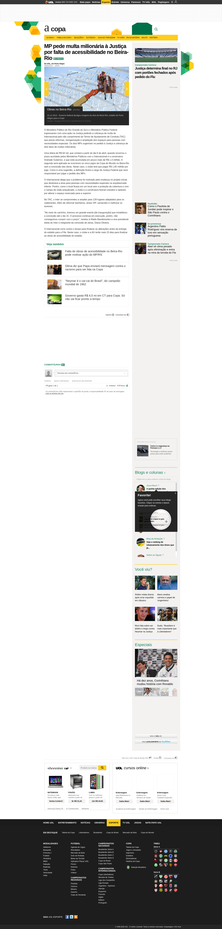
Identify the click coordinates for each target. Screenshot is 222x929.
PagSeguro (163, 2)
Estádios (91, 38)
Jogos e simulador (133, 850)
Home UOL (48, 823)
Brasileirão (97, 832)
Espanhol (102, 891)
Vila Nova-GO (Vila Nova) (175, 890)
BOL (154, 2)
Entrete (115, 2)
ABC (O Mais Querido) (156, 876)
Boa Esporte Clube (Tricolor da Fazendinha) (156, 881)
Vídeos (73, 873)
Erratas (156, 758)
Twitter (72, 917)
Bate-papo (85, 2)
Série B (157, 872)
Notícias (96, 2)
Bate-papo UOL (153, 823)
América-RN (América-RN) (166, 876)
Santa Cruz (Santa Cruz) (166, 890)
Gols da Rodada (77, 856)
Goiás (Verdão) (166, 860)
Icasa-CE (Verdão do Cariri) (175, 881)
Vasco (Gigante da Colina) (170, 890)
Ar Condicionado (72, 809)
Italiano (101, 900)
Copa (58, 29)
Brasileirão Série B (106, 852)
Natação (46, 864)
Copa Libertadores (106, 874)
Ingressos (130, 853)
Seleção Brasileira (138, 867)
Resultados (75, 850)
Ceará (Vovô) (166, 881)
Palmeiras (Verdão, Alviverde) (156, 865)
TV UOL (146, 2)
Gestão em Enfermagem (148, 809)
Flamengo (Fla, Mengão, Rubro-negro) (156, 860)
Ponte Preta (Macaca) (175, 885)
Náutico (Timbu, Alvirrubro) (161, 885)
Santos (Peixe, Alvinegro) (161, 865)
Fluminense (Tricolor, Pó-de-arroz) (161, 860)
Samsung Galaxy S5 (55, 809)
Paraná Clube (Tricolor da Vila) (170, 885)
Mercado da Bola (130, 832)
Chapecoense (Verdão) (175, 851)
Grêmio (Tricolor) (170, 860)
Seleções (79, 38)
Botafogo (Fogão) (170, 851)
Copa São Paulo (105, 863)
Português (102, 903)
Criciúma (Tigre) (166, 856)
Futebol (46, 856)
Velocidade (47, 873)
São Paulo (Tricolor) (166, 865)
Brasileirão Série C (106, 855)
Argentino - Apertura (106, 886)
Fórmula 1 (47, 853)
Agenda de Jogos (78, 847)
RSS (76, 917)
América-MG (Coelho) (161, 876)
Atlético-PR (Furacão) (161, 851)
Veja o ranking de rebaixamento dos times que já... (160, 545)
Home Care (164, 809)
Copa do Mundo (147, 832)
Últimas (50, 38)
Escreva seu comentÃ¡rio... (91, 373)
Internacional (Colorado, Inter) (175, 860)
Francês (101, 894)
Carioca (74, 886)
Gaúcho (74, 892)
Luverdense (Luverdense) (170, 881)
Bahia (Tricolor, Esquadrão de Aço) (166, 851)
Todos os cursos (168, 769)
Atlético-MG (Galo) (156, 851)
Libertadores (84, 832)
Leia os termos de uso (55, 394)
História (154, 38)
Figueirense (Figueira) (175, 856)
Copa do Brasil (112, 832)
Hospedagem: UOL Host (172, 927)
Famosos (136, 2)
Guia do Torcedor (106, 38)
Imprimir (108, 315)
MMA (45, 861)
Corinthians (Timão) (156, 856)
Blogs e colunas (149, 472)
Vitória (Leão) (175, 865)
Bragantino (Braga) (161, 881)
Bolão (145, 38)
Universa (125, 2)
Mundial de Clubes (106, 877)
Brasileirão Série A (106, 849)
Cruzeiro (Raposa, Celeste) (170, 856)
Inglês (100, 897)
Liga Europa (103, 883)
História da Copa (133, 861)
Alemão (101, 889)
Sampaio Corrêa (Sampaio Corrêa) (161, 890)
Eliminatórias (131, 858)
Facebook (67, 917)
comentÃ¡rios (52, 364)
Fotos (73, 870)
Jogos (137, 823)
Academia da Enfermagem (126, 809)
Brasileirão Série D (106, 858)
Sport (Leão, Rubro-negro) (170, 865)
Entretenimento (67, 823)
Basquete (47, 850)
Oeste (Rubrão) (166, 885)
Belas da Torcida (77, 858)
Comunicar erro (121, 315)
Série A (157, 847)
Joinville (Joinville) (156, 885)
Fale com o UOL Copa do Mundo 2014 (135, 758)
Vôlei (45, 875)
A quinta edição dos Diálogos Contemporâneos (159, 490)
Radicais (46, 867)
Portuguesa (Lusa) (156, 890)
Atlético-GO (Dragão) (170, 876)
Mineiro (74, 889)
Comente (59, 59)
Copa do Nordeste (78, 895)
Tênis (45, 870)
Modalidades (50, 843)
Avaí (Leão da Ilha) (175, 876)
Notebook (85, 809)
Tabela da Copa (64, 38)
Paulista (74, 883)
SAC (75, 2)
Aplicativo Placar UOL (80, 861)
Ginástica (47, 858)
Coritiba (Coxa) (161, 856)
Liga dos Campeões (106, 880)
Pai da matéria (133, 38)
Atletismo (47, 847)
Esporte (106, 2)
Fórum (73, 864)
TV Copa (120, 38)
